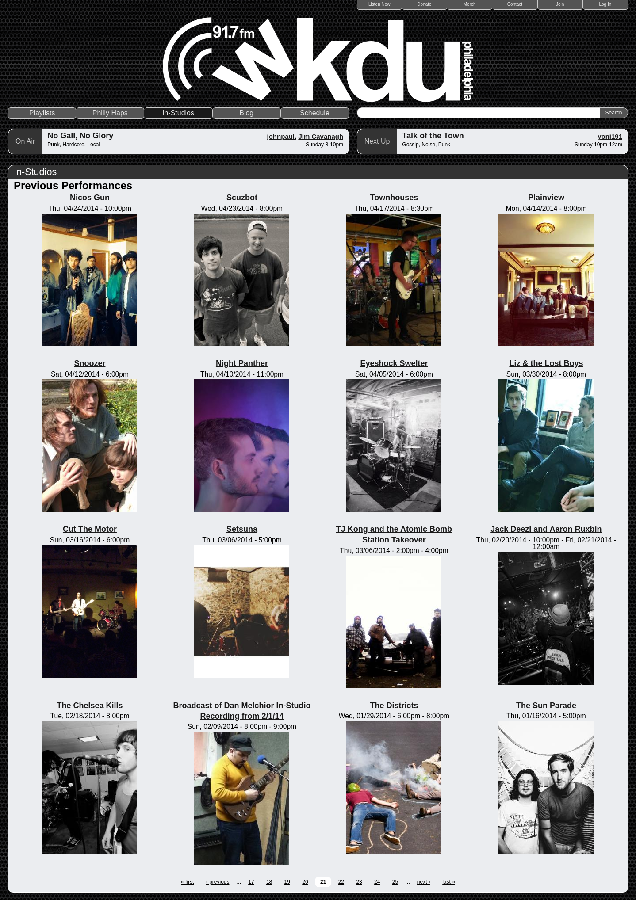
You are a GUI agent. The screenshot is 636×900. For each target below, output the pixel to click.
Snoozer (89, 363)
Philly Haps (110, 113)
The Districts (394, 705)
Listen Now (379, 4)
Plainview (546, 197)
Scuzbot (241, 197)
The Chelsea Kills (90, 705)
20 (305, 882)
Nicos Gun (90, 197)
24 (377, 882)
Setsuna (241, 529)
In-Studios (178, 113)
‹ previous (218, 882)
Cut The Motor (90, 529)
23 (359, 882)
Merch (470, 4)
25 (395, 882)
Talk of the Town (433, 135)
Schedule (314, 113)
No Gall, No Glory (80, 135)
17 (251, 882)
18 (269, 882)
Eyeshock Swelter (394, 363)
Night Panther (242, 363)
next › (423, 882)
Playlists (42, 113)
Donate (424, 4)
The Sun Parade (546, 705)
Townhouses (394, 197)
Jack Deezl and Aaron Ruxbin (546, 529)
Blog (246, 113)
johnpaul (281, 136)
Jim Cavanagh (320, 136)
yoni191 (610, 136)
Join (560, 4)
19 (287, 882)
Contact (514, 4)
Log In (605, 4)
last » (448, 882)
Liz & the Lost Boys (546, 363)
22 (341, 882)
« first (187, 882)
